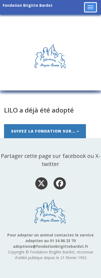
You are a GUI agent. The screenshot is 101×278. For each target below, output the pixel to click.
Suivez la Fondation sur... (45, 131)
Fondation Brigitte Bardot (28, 5)
